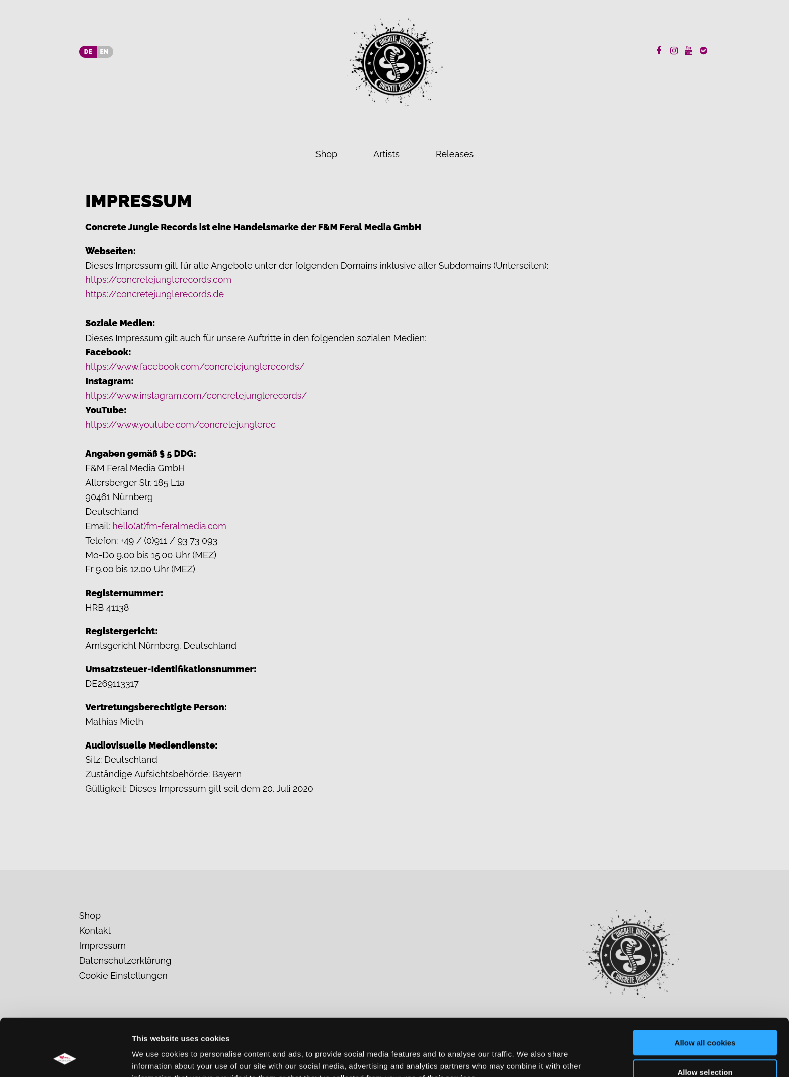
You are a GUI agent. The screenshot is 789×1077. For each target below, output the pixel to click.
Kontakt (95, 930)
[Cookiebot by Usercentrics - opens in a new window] (65, 1057)
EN (104, 51)
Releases (455, 154)
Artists (386, 154)
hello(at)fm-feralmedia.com (169, 526)
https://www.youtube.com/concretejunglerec (180, 424)
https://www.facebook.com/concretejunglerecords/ (194, 366)
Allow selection (704, 1018)
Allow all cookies (705, 988)
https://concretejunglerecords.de (154, 294)
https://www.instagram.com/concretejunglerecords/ (196, 395)
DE (88, 51)
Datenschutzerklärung (125, 960)
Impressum (102, 945)
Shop (326, 154)
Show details (528, 1057)
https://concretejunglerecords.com (158, 279)
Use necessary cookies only (705, 1047)
